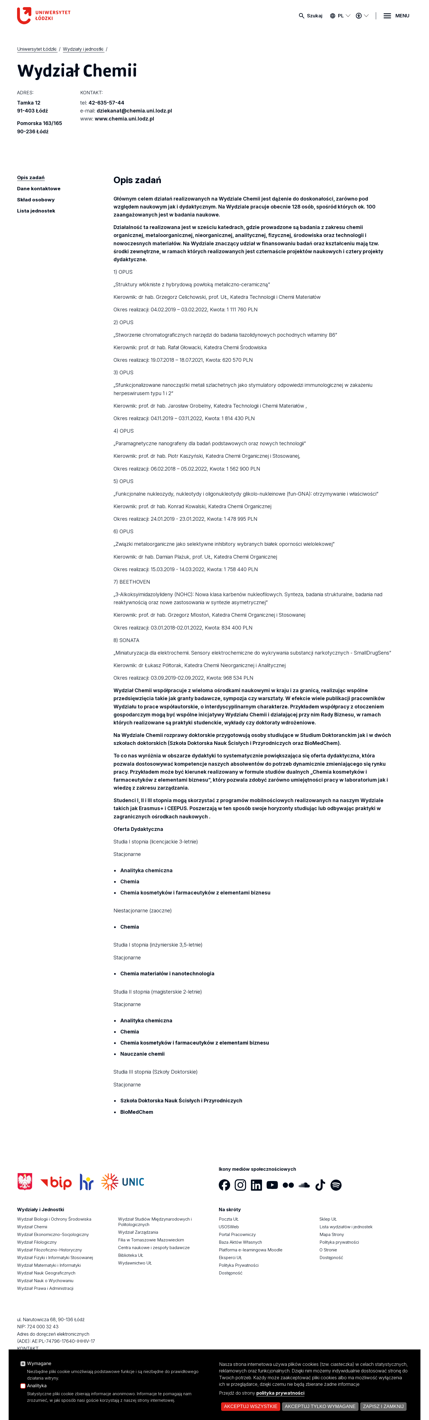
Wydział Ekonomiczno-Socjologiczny (53, 1234)
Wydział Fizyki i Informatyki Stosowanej (55, 1257)
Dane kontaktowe (39, 188)
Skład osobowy (36, 200)
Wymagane (39, 1363)
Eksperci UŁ (230, 1257)
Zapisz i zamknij (383, 1406)
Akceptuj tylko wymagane (320, 1406)
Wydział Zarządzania (138, 1232)
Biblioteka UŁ (130, 1255)
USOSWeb (229, 1226)
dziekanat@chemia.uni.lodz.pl (134, 111)
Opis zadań (31, 177)
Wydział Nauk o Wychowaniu (45, 1280)
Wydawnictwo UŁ (135, 1263)
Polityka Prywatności (239, 1265)
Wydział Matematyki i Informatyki (49, 1265)
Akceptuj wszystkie (251, 1406)
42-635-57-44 (106, 103)
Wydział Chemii (32, 1226)
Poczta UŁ (229, 1219)
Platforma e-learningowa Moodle (250, 1250)
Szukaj (314, 16)
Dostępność (230, 1273)
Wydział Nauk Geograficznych (46, 1273)
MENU (402, 16)
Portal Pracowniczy (237, 1234)
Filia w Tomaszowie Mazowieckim (151, 1240)
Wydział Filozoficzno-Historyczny (49, 1250)
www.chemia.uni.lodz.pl (124, 119)
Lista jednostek (36, 211)
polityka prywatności (280, 1393)
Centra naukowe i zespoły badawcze (154, 1247)
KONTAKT (28, 1348)
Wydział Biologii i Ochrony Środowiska (54, 1219)
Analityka (37, 1385)
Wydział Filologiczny (37, 1242)
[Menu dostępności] (362, 16)
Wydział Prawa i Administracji (45, 1288)
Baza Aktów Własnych (240, 1242)
